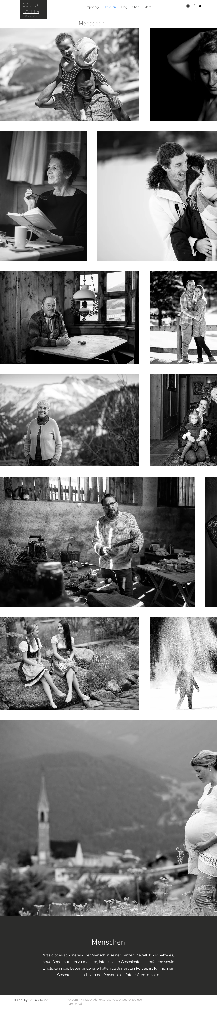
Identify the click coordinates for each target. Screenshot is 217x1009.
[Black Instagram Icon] (188, 6)
